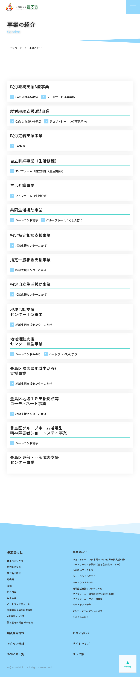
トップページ (14, 48)
